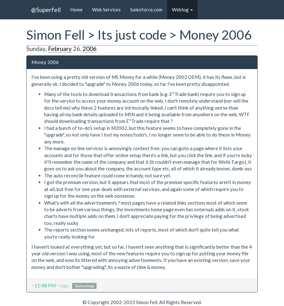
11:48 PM (45, 285)
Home (76, 9)
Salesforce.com (146, 9)
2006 (90, 48)
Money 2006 (45, 62)
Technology (84, 286)
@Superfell (46, 9)
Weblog (182, 9)
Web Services (106, 9)
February (60, 48)
